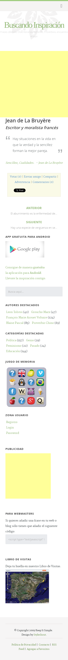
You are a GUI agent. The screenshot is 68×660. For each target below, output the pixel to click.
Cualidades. (26, 163)
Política (11, 340)
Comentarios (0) (43, 182)
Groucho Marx (40, 312)
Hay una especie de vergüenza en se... (34, 224)
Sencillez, (12, 163)
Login (10, 427)
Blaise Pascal (14, 323)
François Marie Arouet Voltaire (26, 317)
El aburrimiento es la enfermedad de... (34, 210)
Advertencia (22, 182)
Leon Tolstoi (14, 312)
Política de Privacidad (24, 644)
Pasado (35, 346)
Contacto (44, 644)
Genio (30, 340)
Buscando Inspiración (34, 25)
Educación (13, 351)
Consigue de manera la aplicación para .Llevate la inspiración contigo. (25, 267)
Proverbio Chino (43, 323)
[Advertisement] (34, 85)
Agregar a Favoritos (38, 649)
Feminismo (13, 346)
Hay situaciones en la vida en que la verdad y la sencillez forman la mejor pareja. (34, 145)
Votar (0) (15, 176)
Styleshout (40, 634)
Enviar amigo (32, 176)
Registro (11, 422)
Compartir (49, 176)
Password (12, 433)
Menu (61, 6)
